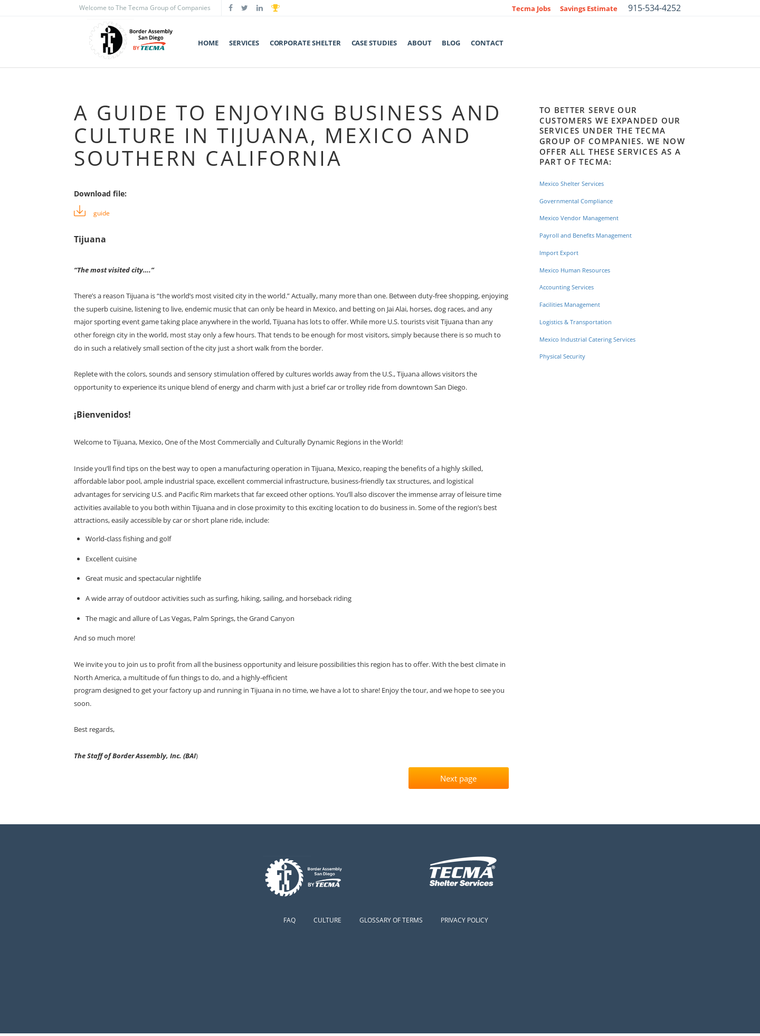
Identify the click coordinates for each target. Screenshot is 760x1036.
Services (244, 43)
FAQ (289, 922)
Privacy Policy (464, 922)
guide (103, 213)
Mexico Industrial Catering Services (594, 339)
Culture (327, 922)
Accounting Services (570, 286)
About (419, 43)
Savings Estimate (589, 8)
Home (208, 43)
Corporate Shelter (305, 43)
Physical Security (565, 356)
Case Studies (374, 43)
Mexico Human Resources (580, 270)
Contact (487, 43)
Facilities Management (574, 304)
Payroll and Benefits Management (592, 235)
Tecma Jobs (531, 8)
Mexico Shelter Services (576, 183)
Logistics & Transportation (580, 321)
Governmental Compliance (581, 200)
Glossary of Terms (391, 922)
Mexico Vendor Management (585, 217)
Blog (451, 43)
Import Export (561, 252)
